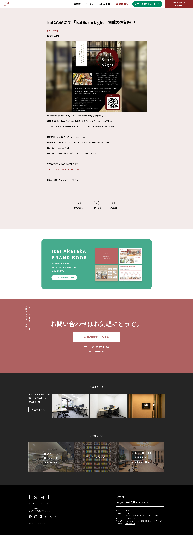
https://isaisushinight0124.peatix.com (62, 169)
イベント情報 (52, 30)
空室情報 (78, 4)
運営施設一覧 (130, 524)
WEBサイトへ (38, 409)
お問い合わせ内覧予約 (179, 4)
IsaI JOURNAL (104, 4)
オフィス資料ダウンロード (147, 4)
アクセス (90, 4)
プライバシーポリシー (53, 517)
